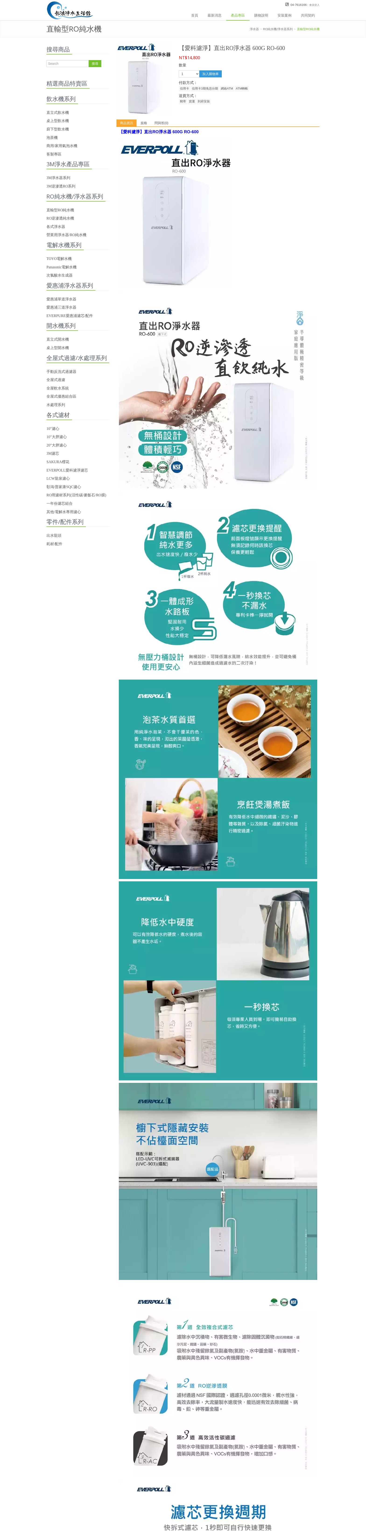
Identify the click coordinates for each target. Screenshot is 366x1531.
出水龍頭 (53, 535)
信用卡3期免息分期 (205, 88)
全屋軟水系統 (57, 388)
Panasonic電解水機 (61, 267)
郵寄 (183, 101)
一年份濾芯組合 (59, 503)
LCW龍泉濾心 (58, 478)
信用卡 (184, 88)
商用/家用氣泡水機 (61, 146)
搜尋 (95, 63)
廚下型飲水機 (57, 129)
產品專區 (238, 15)
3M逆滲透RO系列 (60, 186)
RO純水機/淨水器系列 (278, 29)
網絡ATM (227, 88)
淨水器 (254, 29)
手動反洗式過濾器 (61, 372)
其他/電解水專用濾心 (63, 512)
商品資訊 (126, 123)
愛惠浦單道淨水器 (61, 299)
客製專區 (53, 154)
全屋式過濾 (55, 380)
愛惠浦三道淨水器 (61, 307)
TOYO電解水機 (59, 259)
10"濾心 (52, 429)
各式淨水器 (55, 227)
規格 (144, 123)
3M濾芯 (52, 453)
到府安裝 (204, 101)
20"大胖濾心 (56, 445)
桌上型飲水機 (57, 121)
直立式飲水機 (57, 113)
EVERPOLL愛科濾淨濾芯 (67, 470)
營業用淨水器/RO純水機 (66, 235)
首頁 (194, 15)
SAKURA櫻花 (57, 462)
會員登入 (314, 5)
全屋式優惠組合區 (61, 396)
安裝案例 (285, 15)
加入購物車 (210, 74)
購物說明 (261, 15)
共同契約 (308, 15)
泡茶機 (52, 138)
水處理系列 (55, 405)
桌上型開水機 (57, 348)
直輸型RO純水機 (308, 29)
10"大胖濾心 (56, 437)
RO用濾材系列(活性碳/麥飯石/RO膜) (76, 495)
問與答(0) (161, 123)
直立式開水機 (57, 339)
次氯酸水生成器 (59, 275)
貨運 (192, 101)
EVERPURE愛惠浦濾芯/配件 (69, 316)
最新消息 (215, 15)
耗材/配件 (54, 544)
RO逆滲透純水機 (60, 218)
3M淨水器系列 (58, 178)
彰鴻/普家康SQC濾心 (63, 487)
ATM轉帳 (242, 88)
